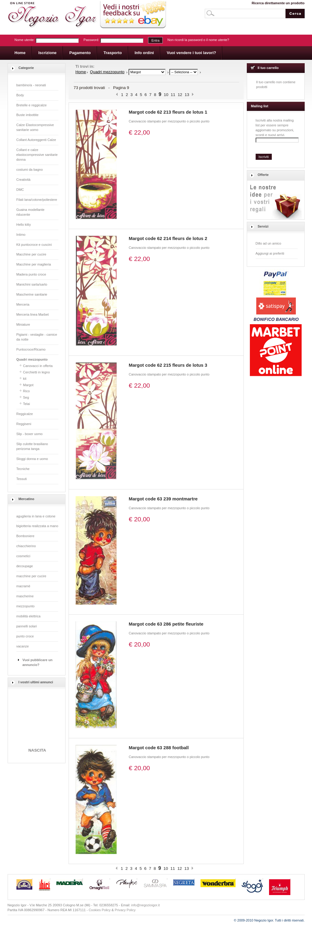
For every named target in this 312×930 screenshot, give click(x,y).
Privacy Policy (125, 910)
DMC (20, 189)
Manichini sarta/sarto (32, 284)
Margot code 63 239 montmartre (163, 498)
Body (20, 95)
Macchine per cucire (31, 254)
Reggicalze (24, 414)
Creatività (23, 179)
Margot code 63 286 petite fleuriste (166, 623)
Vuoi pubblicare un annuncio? (38, 662)
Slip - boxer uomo (29, 434)
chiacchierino (26, 546)
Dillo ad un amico (268, 243)
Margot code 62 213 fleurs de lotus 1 (168, 112)
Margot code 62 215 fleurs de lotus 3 (168, 365)
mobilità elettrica (28, 616)
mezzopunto (25, 606)
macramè (23, 586)
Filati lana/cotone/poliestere (36, 199)
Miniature (23, 324)
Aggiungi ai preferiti (270, 253)
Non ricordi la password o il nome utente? (198, 40)
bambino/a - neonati (31, 85)
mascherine (25, 596)
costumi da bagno (29, 169)
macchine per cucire (31, 576)
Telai (26, 404)
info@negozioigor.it (145, 905)
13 (187, 94)
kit (25, 378)
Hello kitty (23, 224)
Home (81, 72)
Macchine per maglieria (33, 264)
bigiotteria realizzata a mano (37, 526)
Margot (28, 385)
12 (180, 94)
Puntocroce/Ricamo (31, 349)
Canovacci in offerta (38, 366)
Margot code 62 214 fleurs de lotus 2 (168, 238)
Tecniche (23, 469)
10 (166, 94)
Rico (26, 391)
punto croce (25, 636)
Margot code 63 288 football (159, 747)
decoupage (24, 566)
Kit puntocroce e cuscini (34, 244)
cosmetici (23, 556)
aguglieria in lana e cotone (35, 516)
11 (173, 94)
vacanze (22, 646)
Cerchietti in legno (36, 372)
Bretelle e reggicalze (31, 105)
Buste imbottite (27, 115)
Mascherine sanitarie (32, 294)
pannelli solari (26, 626)
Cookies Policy (100, 910)
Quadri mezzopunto (32, 359)
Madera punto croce (31, 274)
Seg (26, 397)
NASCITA (37, 752)
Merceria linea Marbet (32, 314)
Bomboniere (25, 536)
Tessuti (21, 479)
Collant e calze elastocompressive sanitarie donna (37, 154)
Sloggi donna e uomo (32, 459)
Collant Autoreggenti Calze (36, 140)
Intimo (21, 234)
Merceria (23, 304)
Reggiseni (23, 424)
